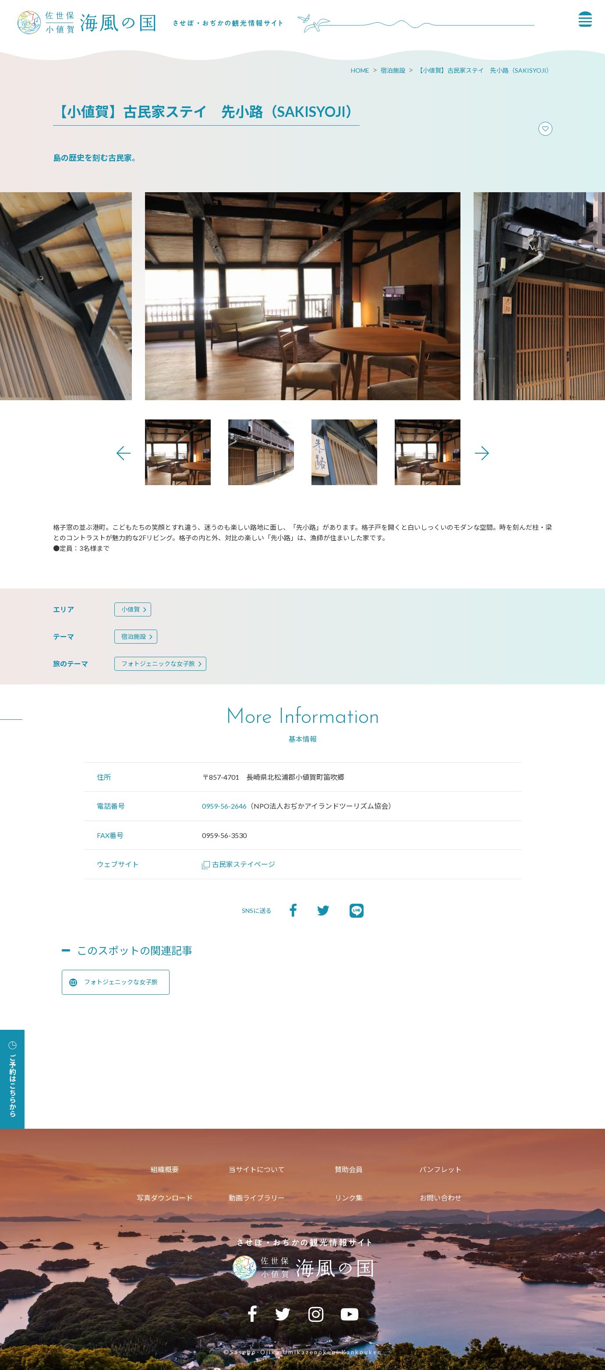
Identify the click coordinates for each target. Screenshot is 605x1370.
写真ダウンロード (165, 1198)
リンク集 (349, 1198)
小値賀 (130, 609)
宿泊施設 (393, 70)
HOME (360, 70)
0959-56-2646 (224, 806)
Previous (124, 453)
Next (482, 453)
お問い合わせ (441, 1198)
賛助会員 (349, 1169)
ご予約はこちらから (12, 1079)
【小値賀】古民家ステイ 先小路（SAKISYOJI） (484, 70)
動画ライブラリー (257, 1198)
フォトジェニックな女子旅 (158, 663)
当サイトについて (257, 1169)
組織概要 (165, 1169)
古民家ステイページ (238, 864)
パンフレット (440, 1169)
